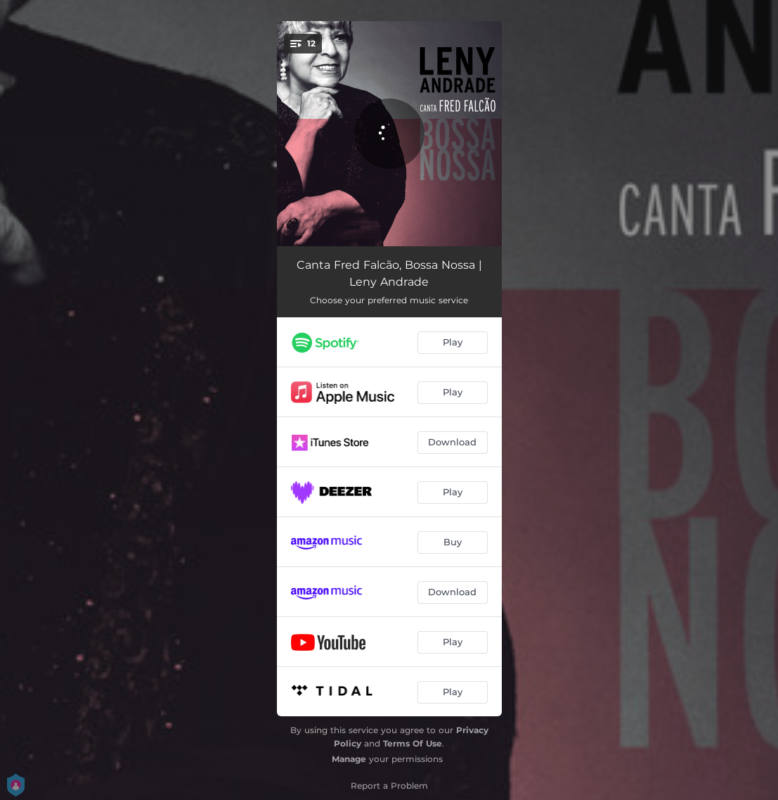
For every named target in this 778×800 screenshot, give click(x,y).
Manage (349, 759)
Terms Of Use (412, 743)
